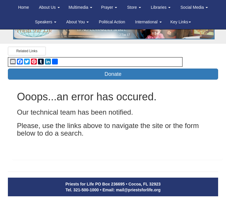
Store (134, 7)
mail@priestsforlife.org (138, 190)
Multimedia (81, 7)
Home (23, 7)
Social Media (194, 7)
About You (77, 22)
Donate (113, 74)
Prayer (109, 7)
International (148, 22)
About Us (49, 7)
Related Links (27, 51)
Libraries (161, 7)
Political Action (112, 22)
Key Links (181, 22)
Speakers (45, 22)
